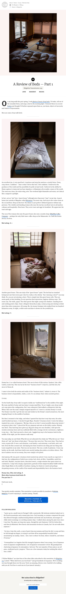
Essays (20, 3)
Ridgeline (19, 7)
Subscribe (33, 588)
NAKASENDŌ (32, 92)
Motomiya (29, 200)
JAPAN (24, 92)
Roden (13, 7)
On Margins (15, 5)
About (11, 3)
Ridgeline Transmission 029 (33, 88)
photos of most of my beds (41, 102)
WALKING (41, 92)
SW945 (21, 5)
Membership (25, 3)
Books (15, 3)
